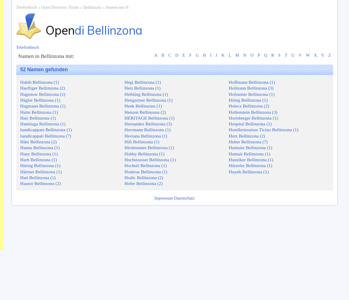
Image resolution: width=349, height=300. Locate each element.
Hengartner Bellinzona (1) (149, 100)
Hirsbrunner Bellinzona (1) (149, 147)
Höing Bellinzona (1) (248, 100)
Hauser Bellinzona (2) (40, 183)
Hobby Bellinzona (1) (145, 153)
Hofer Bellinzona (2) (144, 183)
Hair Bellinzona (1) (38, 117)
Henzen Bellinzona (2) (145, 112)
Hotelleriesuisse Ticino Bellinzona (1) (264, 129)
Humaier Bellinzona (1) (250, 147)
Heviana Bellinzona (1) (146, 135)
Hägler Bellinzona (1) (40, 100)
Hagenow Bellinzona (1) (42, 94)
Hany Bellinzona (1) (39, 153)
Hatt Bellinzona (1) (38, 177)
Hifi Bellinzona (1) (142, 141)
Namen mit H (117, 7)
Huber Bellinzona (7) (248, 141)
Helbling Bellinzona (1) (146, 94)
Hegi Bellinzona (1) (143, 82)
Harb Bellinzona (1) (38, 159)
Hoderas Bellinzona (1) (146, 171)
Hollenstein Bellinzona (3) (253, 112)
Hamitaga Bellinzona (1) (43, 123)
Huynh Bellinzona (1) (249, 171)
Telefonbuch (26, 7)
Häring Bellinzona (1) (40, 165)
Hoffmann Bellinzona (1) (252, 82)
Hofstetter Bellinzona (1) (252, 94)
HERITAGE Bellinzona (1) (150, 117)
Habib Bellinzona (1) (39, 82)
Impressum (164, 198)
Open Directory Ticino (60, 7)
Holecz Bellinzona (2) (249, 105)
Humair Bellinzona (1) (250, 153)
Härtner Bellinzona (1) (41, 171)
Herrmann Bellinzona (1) (148, 129)
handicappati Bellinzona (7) (45, 135)
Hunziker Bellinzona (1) (251, 159)
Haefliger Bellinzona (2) (42, 87)
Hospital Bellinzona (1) (250, 123)
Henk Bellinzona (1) (143, 105)
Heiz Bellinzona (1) (143, 87)
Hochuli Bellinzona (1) (146, 165)
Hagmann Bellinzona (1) (43, 105)
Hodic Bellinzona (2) (144, 177)
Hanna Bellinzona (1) (40, 147)
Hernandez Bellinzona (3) (148, 123)
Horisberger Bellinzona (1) (253, 117)
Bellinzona (92, 7)
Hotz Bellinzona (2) (247, 135)
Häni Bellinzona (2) (38, 141)
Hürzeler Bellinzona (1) (250, 165)
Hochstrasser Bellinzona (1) (150, 159)
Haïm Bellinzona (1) (39, 112)
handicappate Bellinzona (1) (46, 129)
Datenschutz (184, 198)
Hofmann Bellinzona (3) (251, 87)
